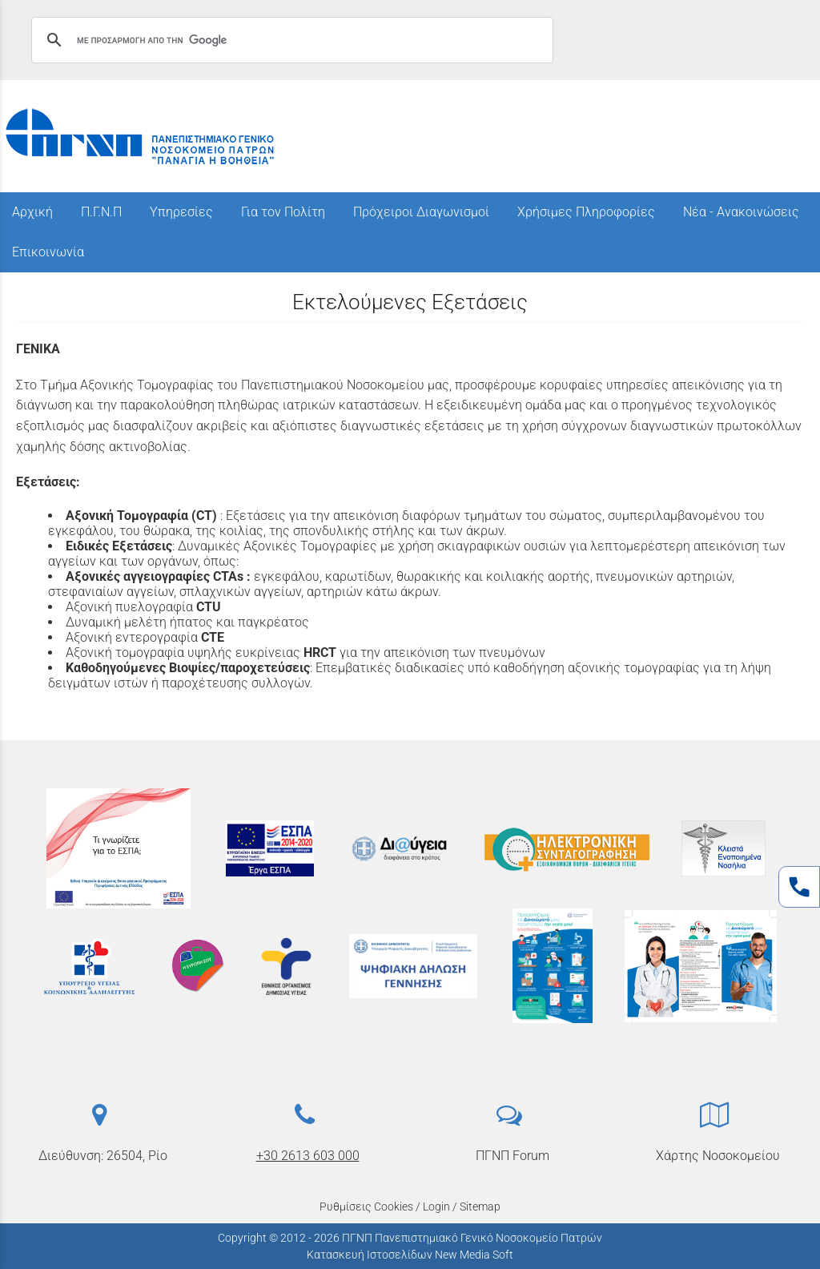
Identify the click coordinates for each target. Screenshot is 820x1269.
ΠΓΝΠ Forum (512, 1155)
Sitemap (480, 1206)
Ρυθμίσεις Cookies (366, 1206)
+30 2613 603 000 (308, 1155)
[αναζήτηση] (290, 40)
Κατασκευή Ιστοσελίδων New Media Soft (410, 1254)
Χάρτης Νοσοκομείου (718, 1155)
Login (436, 1206)
